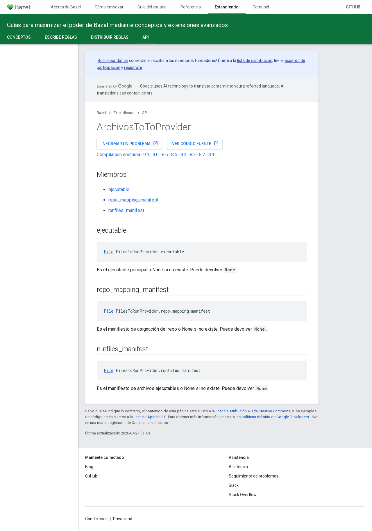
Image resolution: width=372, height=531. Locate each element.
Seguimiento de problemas (253, 476)
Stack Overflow (243, 494)
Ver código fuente (195, 143)
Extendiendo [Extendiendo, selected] (227, 7)
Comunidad (263, 7)
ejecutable (118, 189)
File (108, 251)
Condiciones (96, 518)
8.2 (202, 154)
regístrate (133, 67)
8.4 (183, 154)
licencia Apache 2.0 (150, 417)
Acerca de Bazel (66, 7)
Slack (234, 485)
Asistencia (238, 466)
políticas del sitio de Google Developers (275, 417)
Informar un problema (129, 143)
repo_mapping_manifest (133, 200)
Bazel (101, 113)
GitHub (353, 7)
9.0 (156, 154)
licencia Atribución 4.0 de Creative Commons (253, 411)
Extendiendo (124, 113)
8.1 (211, 154)
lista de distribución (254, 60)
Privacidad (122, 518)
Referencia (190, 7)
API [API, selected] (145, 37)
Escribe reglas (61, 37)
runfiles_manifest (126, 210)
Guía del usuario (152, 7)
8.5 (174, 154)
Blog (89, 466)
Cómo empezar (109, 7)
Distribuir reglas (109, 37)
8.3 (193, 154)
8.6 (165, 154)
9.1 (146, 154)
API (145, 113)
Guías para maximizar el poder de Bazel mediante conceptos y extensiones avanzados (117, 25)
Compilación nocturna (118, 154)
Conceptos (19, 37)
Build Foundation (113, 60)
